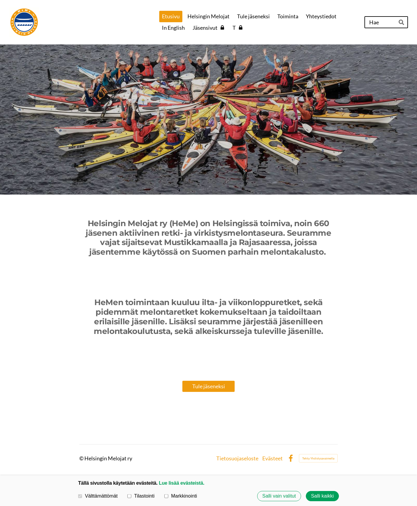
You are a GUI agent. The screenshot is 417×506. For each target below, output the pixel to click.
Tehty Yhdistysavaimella (318, 458)
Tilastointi (140, 496)
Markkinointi (180, 496)
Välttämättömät (98, 496)
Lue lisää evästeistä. (181, 483)
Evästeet (272, 458)
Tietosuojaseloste (237, 458)
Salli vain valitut (279, 496)
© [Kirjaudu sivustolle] (81, 458)
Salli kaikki (322, 496)
